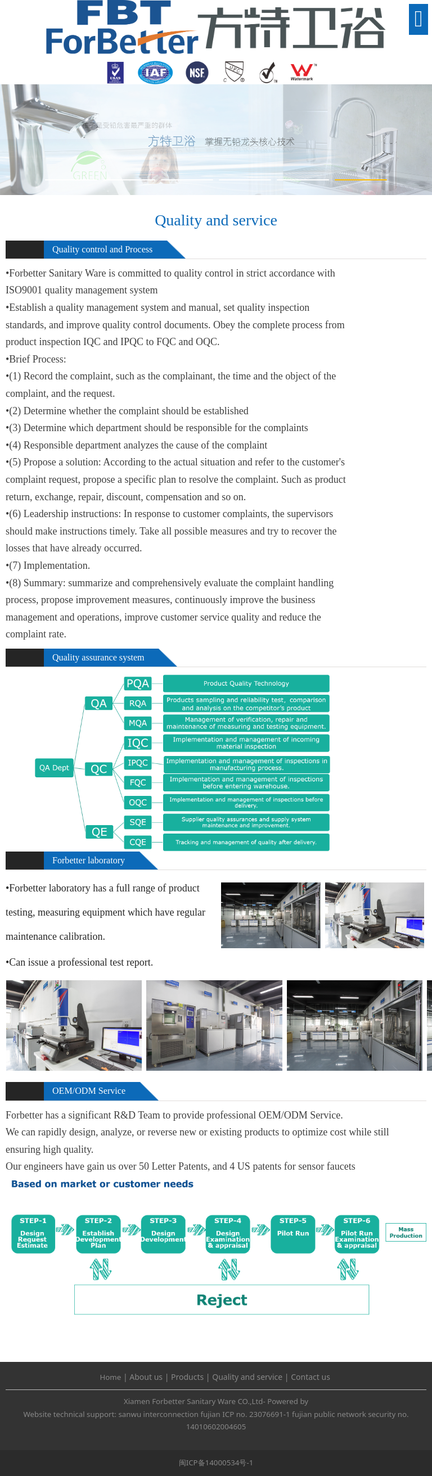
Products (187, 1376)
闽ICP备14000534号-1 (216, 1462)
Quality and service (247, 1376)
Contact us (310, 1376)
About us (146, 1376)
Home (110, 1377)
